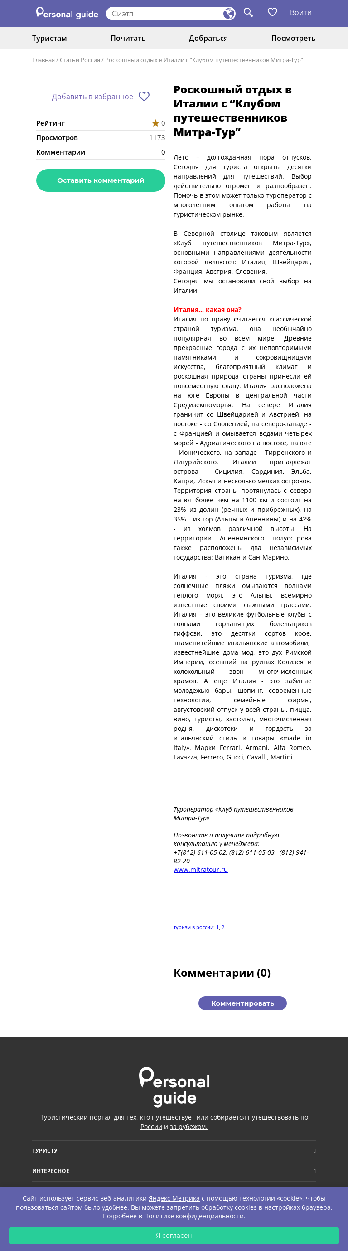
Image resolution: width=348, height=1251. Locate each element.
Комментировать (242, 1003)
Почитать (128, 38)
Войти (301, 12)
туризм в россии (193, 927)
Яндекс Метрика (174, 1198)
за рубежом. (189, 1126)
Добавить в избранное (92, 97)
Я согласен (174, 1236)
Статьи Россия (80, 60)
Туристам (49, 38)
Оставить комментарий (100, 180)
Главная (43, 60)
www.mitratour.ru (201, 869)
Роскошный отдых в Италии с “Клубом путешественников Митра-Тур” (204, 60)
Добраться (208, 38)
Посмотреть (293, 38)
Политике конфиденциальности (194, 1216)
